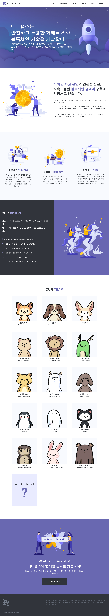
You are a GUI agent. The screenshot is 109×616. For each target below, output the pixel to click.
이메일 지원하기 (54, 581)
